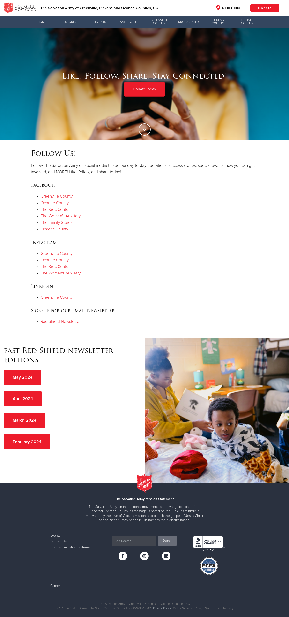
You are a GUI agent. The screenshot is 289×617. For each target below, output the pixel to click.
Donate (265, 8)
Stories (71, 22)
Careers (55, 586)
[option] (144, 84)
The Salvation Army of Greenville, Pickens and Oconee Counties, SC (99, 8)
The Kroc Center (55, 209)
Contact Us (58, 541)
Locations (228, 7)
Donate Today (144, 89)
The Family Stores (57, 222)
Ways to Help (129, 22)
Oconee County (247, 21)
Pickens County (218, 21)
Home (41, 22)
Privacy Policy (162, 608)
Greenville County (159, 21)
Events (100, 22)
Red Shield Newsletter (61, 321)
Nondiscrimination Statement (71, 547)
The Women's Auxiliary (61, 216)
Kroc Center (188, 22)
